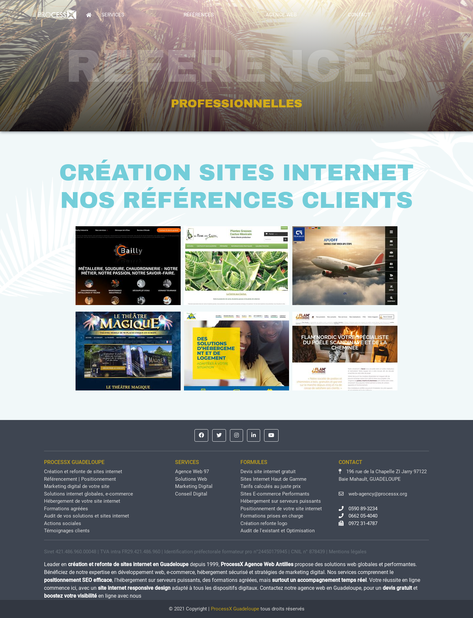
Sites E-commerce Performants (274, 494)
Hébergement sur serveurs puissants (280, 501)
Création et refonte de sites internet (83, 472)
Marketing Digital (194, 486)
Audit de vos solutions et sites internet (86, 516)
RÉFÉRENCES (199, 15)
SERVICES (112, 15)
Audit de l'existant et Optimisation (277, 531)
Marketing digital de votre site (76, 486)
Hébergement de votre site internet (82, 501)
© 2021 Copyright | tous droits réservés (236, 609)
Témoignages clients (67, 531)
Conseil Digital (191, 494)
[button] (201, 435)
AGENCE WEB (281, 15)
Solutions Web (191, 479)
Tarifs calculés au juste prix (270, 486)
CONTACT (359, 15)
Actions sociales (62, 523)
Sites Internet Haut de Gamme (273, 479)
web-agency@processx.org (373, 494)
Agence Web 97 (192, 472)
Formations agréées (66, 509)
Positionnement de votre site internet (281, 509)
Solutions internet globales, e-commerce (88, 494)
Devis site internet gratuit (268, 472)
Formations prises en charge (271, 516)
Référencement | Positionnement (80, 479)
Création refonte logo (263, 523)
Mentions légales (348, 552)
